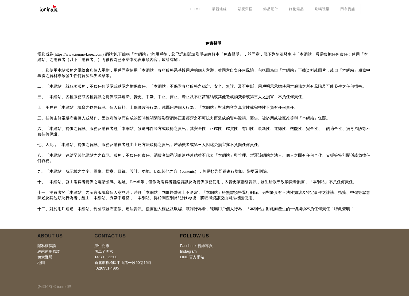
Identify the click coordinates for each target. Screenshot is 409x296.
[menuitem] (195, 9)
